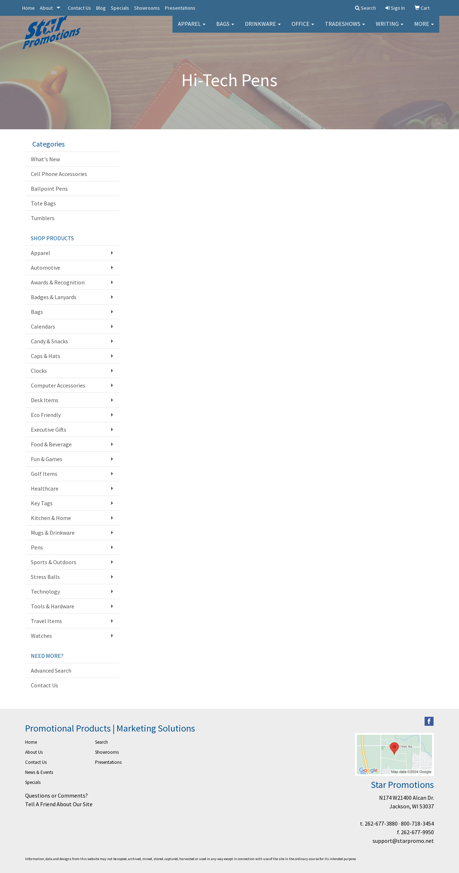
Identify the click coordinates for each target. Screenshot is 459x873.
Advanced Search (51, 670)
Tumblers (43, 218)
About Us (34, 752)
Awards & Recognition (58, 282)
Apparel (191, 28)
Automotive (45, 267)
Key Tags (42, 503)
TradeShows (345, 28)
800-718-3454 (417, 823)
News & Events (39, 772)
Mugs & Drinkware (53, 532)
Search (101, 742)
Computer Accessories (58, 385)
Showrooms (147, 8)
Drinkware (263, 28)
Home (28, 8)
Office (303, 28)
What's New (45, 159)
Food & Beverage (51, 444)
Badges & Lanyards (53, 297)
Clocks (39, 370)
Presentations (180, 8)
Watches (41, 635)
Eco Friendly (46, 414)
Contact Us (79, 8)
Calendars (43, 326)
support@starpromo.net (403, 840)
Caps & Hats (45, 355)
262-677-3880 (381, 823)
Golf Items (44, 473)
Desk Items (44, 400)
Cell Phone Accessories (59, 173)
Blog (101, 8)
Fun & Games (46, 459)
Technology (45, 591)
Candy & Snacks (49, 341)
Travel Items (46, 620)
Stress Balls (45, 576)
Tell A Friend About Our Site (59, 804)
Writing (389, 28)
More (424, 28)
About (46, 8)
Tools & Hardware (52, 606)
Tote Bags (43, 203)
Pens (37, 547)
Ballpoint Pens (49, 188)
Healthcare (44, 488)
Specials (120, 8)
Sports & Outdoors (53, 562)
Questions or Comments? (56, 795)
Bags (225, 28)
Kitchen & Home (51, 517)
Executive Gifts (48, 429)
